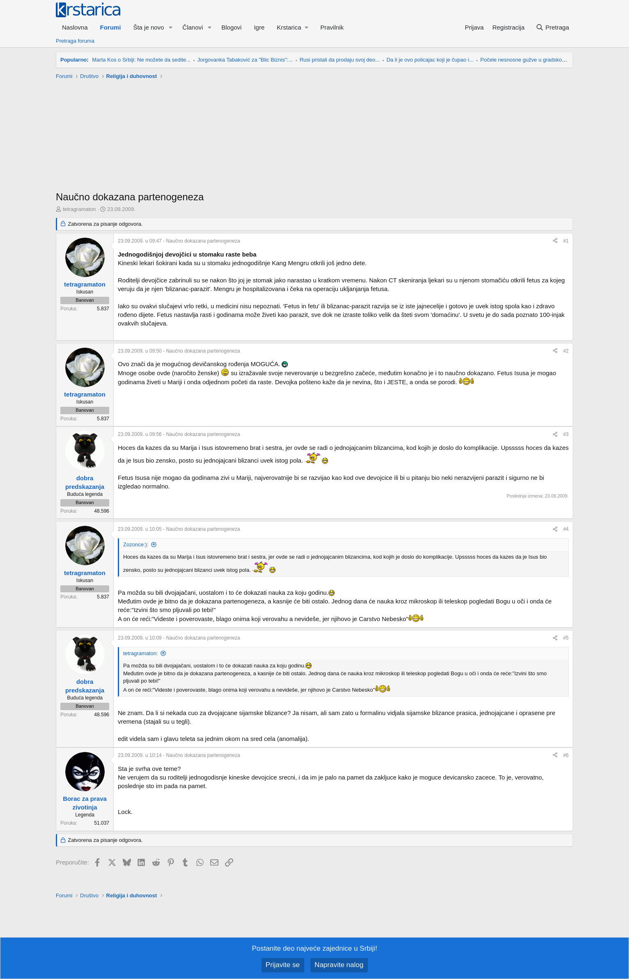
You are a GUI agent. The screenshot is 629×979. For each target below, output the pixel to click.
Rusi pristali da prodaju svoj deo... (340, 60)
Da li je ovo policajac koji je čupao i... (429, 60)
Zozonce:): (135, 544)
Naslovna (75, 27)
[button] (170, 27)
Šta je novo (148, 27)
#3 (566, 434)
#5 (566, 638)
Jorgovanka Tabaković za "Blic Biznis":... (245, 60)
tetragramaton (79, 209)
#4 (566, 529)
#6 (566, 755)
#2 (566, 351)
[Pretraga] (552, 27)
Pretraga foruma (75, 41)
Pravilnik (332, 27)
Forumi (110, 27)
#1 (566, 241)
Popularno (73, 60)
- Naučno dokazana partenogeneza (179, 241)
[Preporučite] (555, 241)
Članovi (192, 27)
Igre (259, 27)
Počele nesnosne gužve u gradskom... (525, 60)
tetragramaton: (140, 653)
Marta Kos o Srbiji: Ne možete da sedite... (141, 60)
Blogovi (231, 27)
